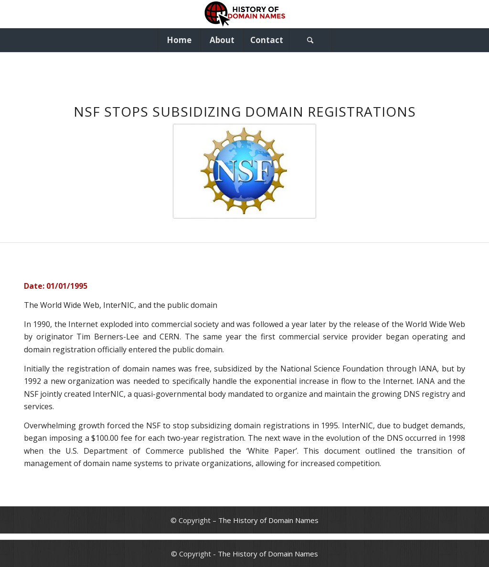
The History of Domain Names (268, 520)
